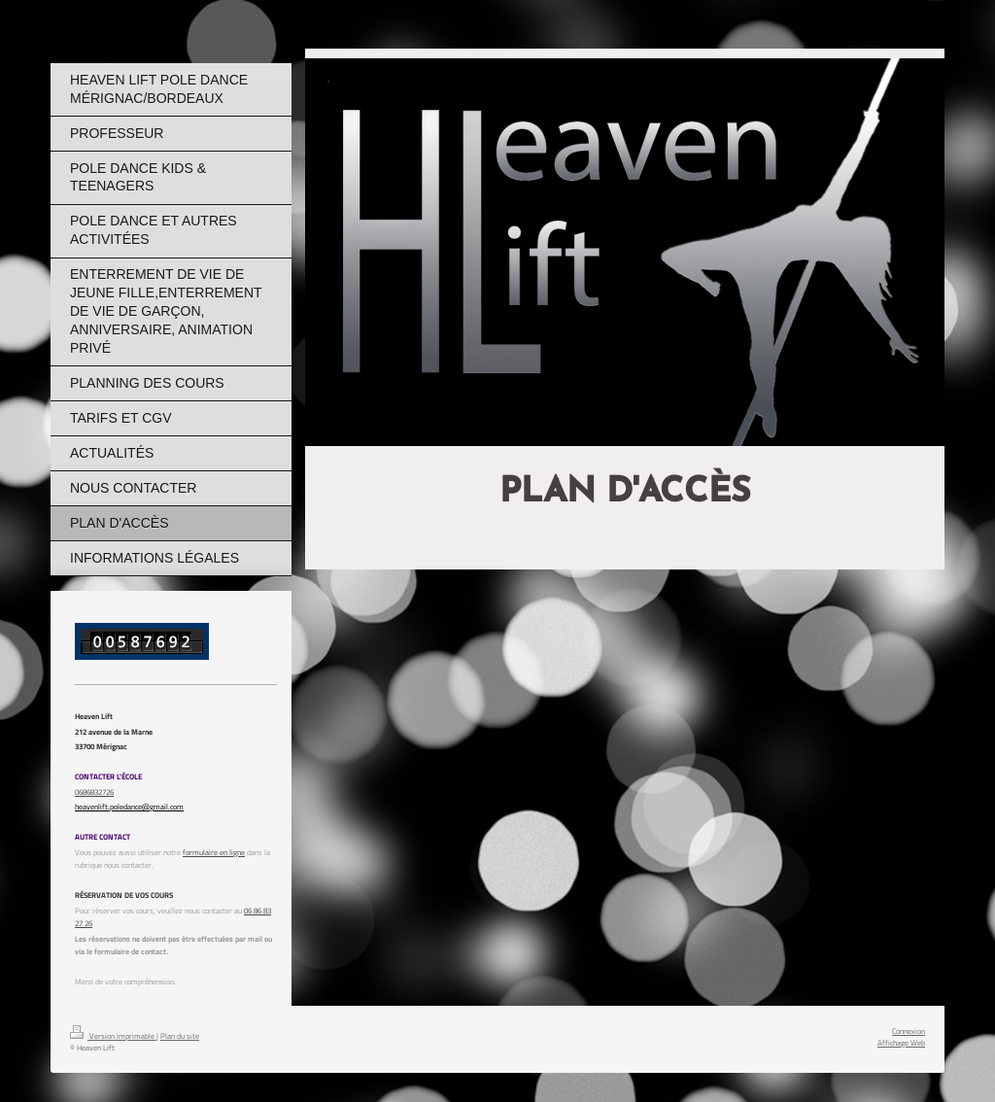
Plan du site (179, 1035)
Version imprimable (113, 1035)
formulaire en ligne (214, 851)
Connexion (908, 1030)
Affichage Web (901, 1042)
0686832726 (94, 791)
